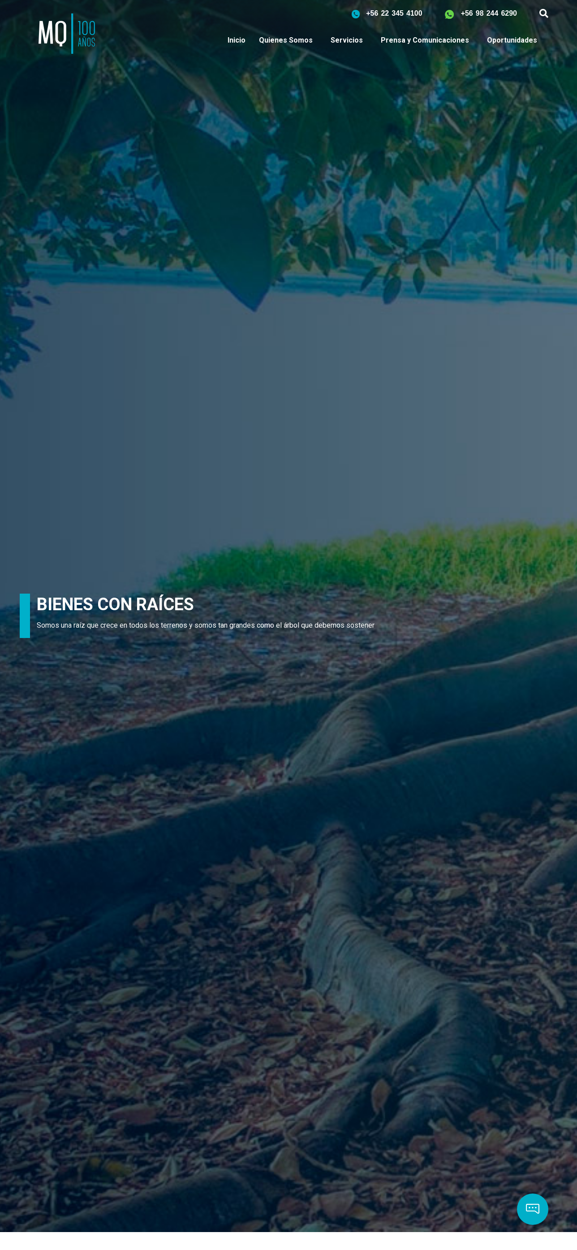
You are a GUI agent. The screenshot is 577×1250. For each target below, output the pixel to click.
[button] (532, 1209)
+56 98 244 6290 (489, 13)
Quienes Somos (286, 40)
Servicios (347, 40)
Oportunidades (512, 40)
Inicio (236, 40)
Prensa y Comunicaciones (425, 40)
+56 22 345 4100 (394, 13)
